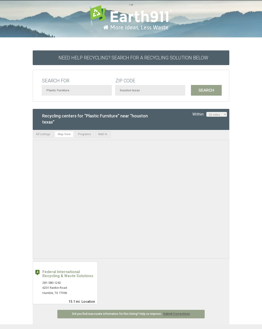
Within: (209, 114)
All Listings (43, 134)
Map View (64, 134)
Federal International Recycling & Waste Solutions (67, 274)
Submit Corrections (176, 314)
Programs (84, 134)
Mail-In (102, 134)
